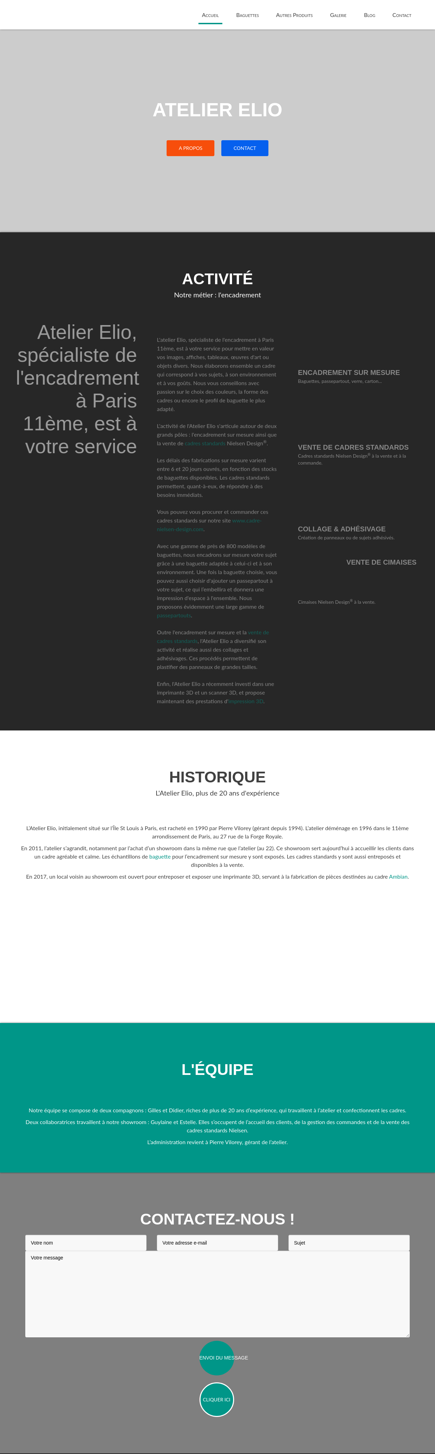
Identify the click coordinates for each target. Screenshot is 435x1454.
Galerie (338, 14)
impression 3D (245, 711)
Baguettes (247, 14)
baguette (160, 857)
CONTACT (244, 148)
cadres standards (205, 453)
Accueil (210, 14)
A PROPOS (190, 148)
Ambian (398, 877)
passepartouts (174, 625)
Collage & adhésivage (352, 529)
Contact (401, 14)
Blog (369, 14)
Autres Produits (294, 14)
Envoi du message (216, 1358)
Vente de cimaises (391, 562)
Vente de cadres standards (363, 447)
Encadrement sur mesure (359, 372)
